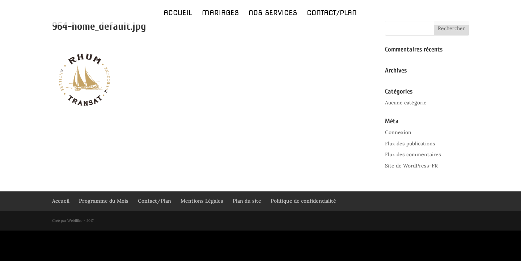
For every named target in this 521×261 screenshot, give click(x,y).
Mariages (220, 14)
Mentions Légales (202, 201)
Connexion (398, 132)
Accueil (178, 14)
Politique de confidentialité (303, 201)
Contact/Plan (332, 14)
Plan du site (247, 201)
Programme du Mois (103, 201)
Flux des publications (410, 143)
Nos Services (273, 14)
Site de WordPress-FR (411, 165)
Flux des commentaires (413, 154)
